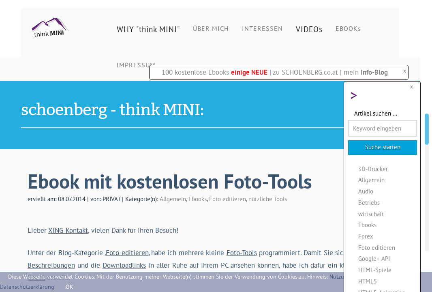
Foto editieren (227, 199)
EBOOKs (348, 28)
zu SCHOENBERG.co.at (305, 72)
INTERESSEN (262, 28)
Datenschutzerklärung (27, 286)
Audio (365, 191)
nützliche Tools (267, 199)
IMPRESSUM (136, 65)
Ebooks (197, 199)
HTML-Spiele (374, 270)
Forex (365, 236)
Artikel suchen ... (375, 113)
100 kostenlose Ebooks (214, 72)
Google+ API (374, 258)
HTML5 (367, 281)
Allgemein (173, 199)
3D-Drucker (373, 169)
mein (366, 72)
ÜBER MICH (211, 28)
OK (69, 286)
